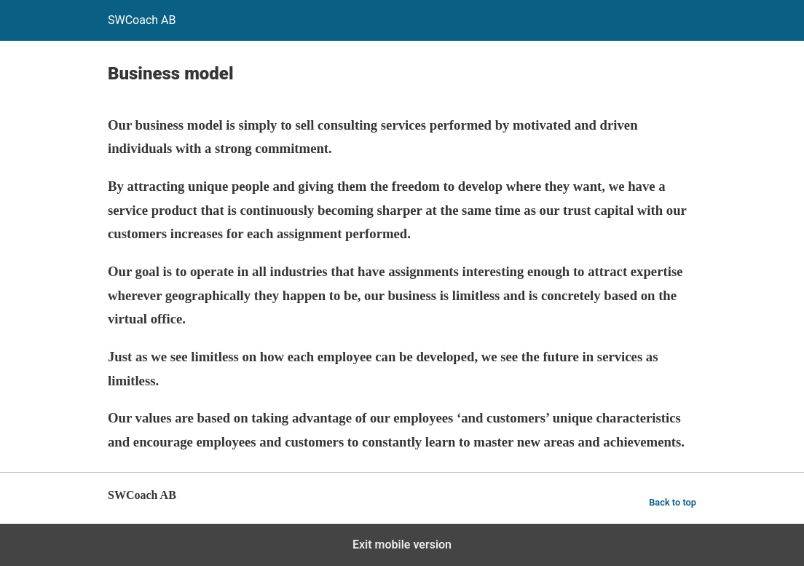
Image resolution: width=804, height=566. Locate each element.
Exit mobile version (402, 544)
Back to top (672, 502)
